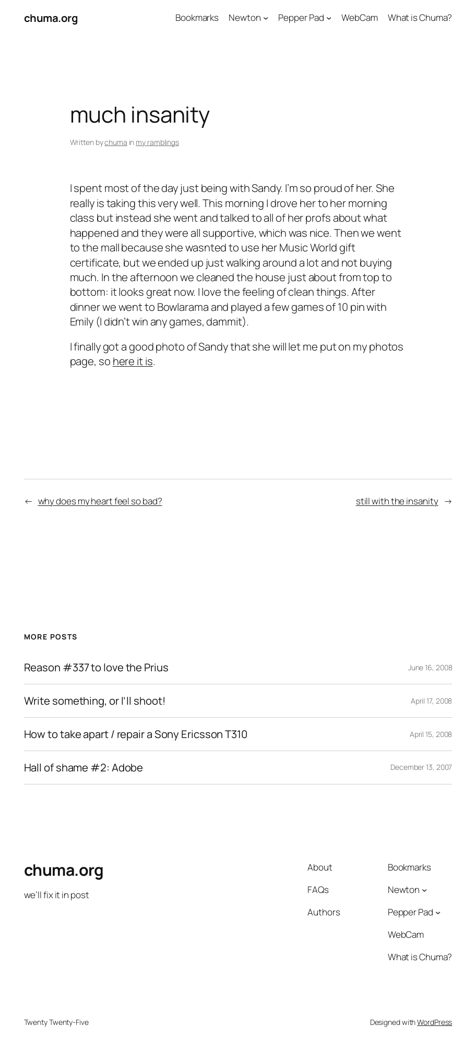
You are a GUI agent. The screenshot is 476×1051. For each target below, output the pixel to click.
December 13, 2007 (421, 767)
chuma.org (51, 17)
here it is (133, 361)
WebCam (359, 17)
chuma (115, 142)
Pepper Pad (301, 17)
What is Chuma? (420, 17)
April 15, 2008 (431, 734)
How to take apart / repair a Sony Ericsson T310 (135, 734)
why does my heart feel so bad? (100, 501)
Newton (244, 17)
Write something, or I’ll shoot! (94, 701)
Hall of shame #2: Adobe (84, 768)
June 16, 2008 (430, 667)
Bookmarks (197, 17)
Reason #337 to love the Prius (96, 667)
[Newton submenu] (265, 17)
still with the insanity (397, 501)
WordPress (434, 1022)
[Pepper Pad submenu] (328, 17)
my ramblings (157, 142)
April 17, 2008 (432, 701)
